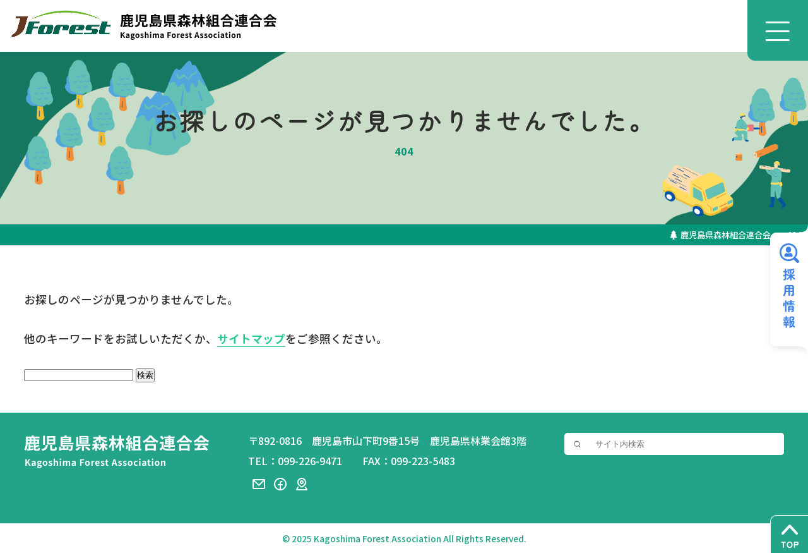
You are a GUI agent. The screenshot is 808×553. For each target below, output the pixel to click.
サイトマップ (251, 339)
